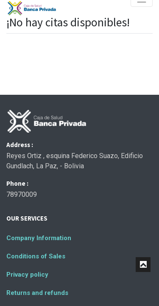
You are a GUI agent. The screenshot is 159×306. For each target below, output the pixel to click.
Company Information (38, 238)
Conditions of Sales (35, 256)
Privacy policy (27, 274)
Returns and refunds (37, 293)
